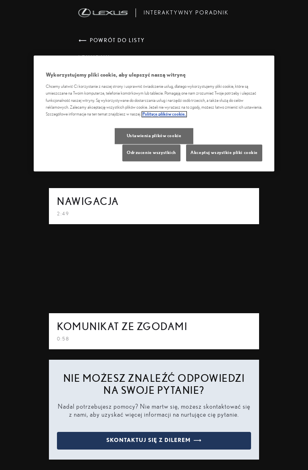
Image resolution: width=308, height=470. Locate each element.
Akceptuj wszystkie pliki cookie (224, 152)
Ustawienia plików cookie (154, 136)
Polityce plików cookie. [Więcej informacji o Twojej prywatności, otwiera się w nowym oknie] (164, 114)
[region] (154, 113)
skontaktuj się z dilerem (154, 440)
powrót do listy (112, 40)
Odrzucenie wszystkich (151, 152)
